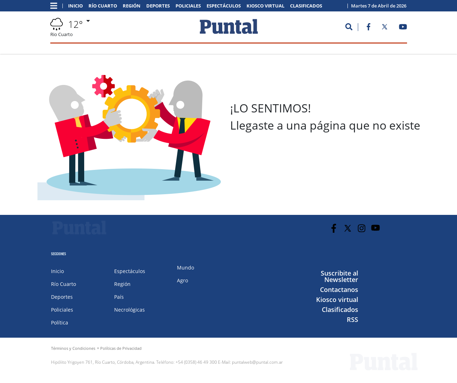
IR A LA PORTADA (264, 191)
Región (132, 6)
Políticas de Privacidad (121, 348)
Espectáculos (224, 6)
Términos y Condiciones (73, 348)
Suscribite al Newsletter (339, 276)
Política (59, 322)
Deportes (158, 6)
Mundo (185, 267)
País (119, 296)
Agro (182, 280)
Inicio (75, 6)
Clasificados (306, 6)
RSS (352, 319)
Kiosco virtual (265, 6)
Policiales (188, 6)
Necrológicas (129, 309)
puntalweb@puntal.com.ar (257, 362)
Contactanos (339, 289)
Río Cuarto (102, 6)
